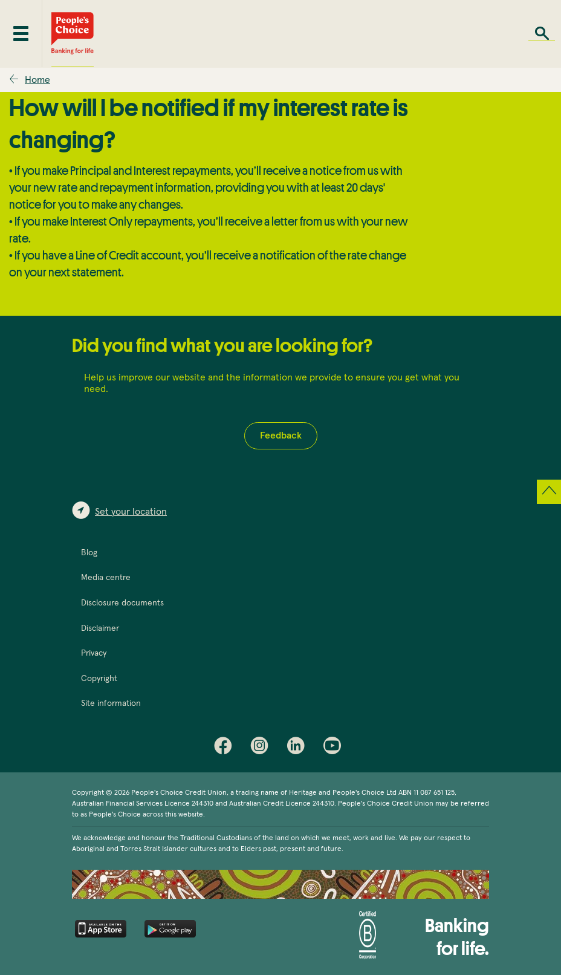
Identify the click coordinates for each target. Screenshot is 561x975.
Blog (89, 553)
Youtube (335, 748)
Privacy (93, 653)
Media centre (106, 577)
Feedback (281, 435)
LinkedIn (299, 748)
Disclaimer (100, 628)
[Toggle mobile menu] (20, 33)
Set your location (131, 512)
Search (541, 33)
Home (37, 80)
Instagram (262, 748)
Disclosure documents (122, 603)
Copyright (99, 678)
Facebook (226, 748)
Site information (111, 703)
